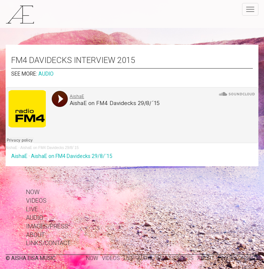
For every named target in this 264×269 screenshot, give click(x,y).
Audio (46, 74)
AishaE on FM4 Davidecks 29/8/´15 (49, 148)
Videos (36, 200)
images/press (47, 226)
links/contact (48, 243)
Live (32, 209)
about (35, 234)
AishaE (12, 148)
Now (32, 192)
